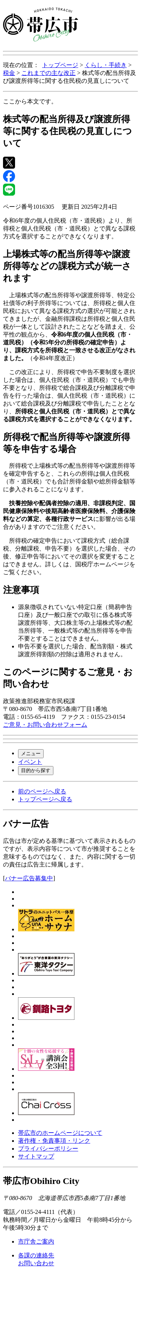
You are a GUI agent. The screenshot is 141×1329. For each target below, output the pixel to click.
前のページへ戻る (42, 791)
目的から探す (35, 770)
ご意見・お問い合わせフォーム (45, 724)
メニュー (31, 753)
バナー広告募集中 (29, 878)
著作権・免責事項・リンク (54, 1140)
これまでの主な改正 (48, 73)
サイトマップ (36, 1156)
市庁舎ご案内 (36, 1241)
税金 (9, 73)
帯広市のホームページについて (60, 1133)
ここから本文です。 (30, 101)
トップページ (60, 65)
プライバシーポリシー (48, 1148)
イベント (30, 762)
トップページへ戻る (45, 799)
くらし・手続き (106, 65)
